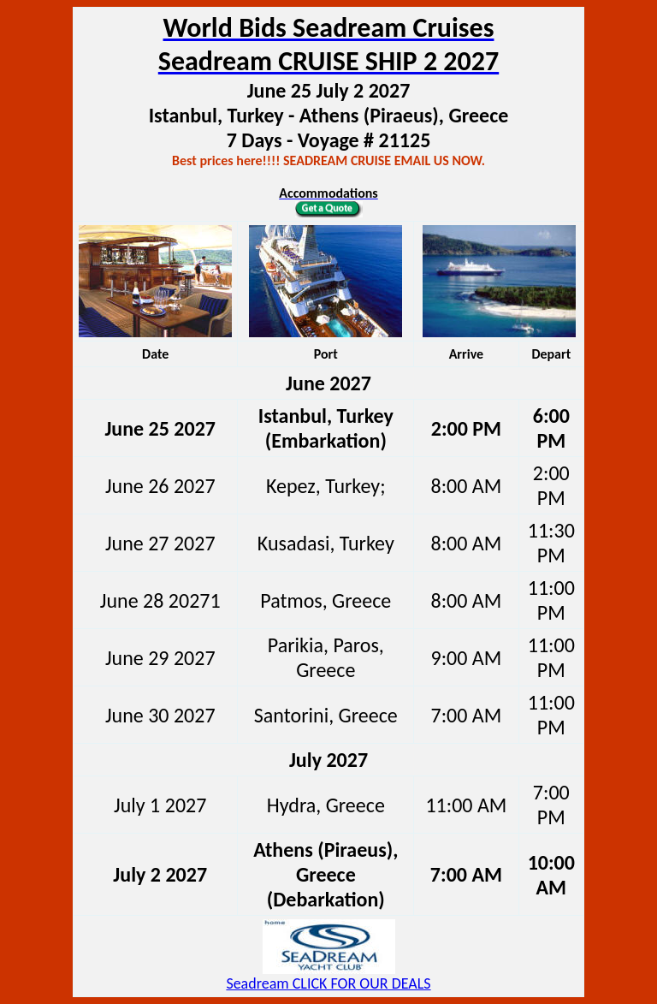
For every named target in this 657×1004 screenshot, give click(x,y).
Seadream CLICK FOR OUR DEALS (328, 983)
